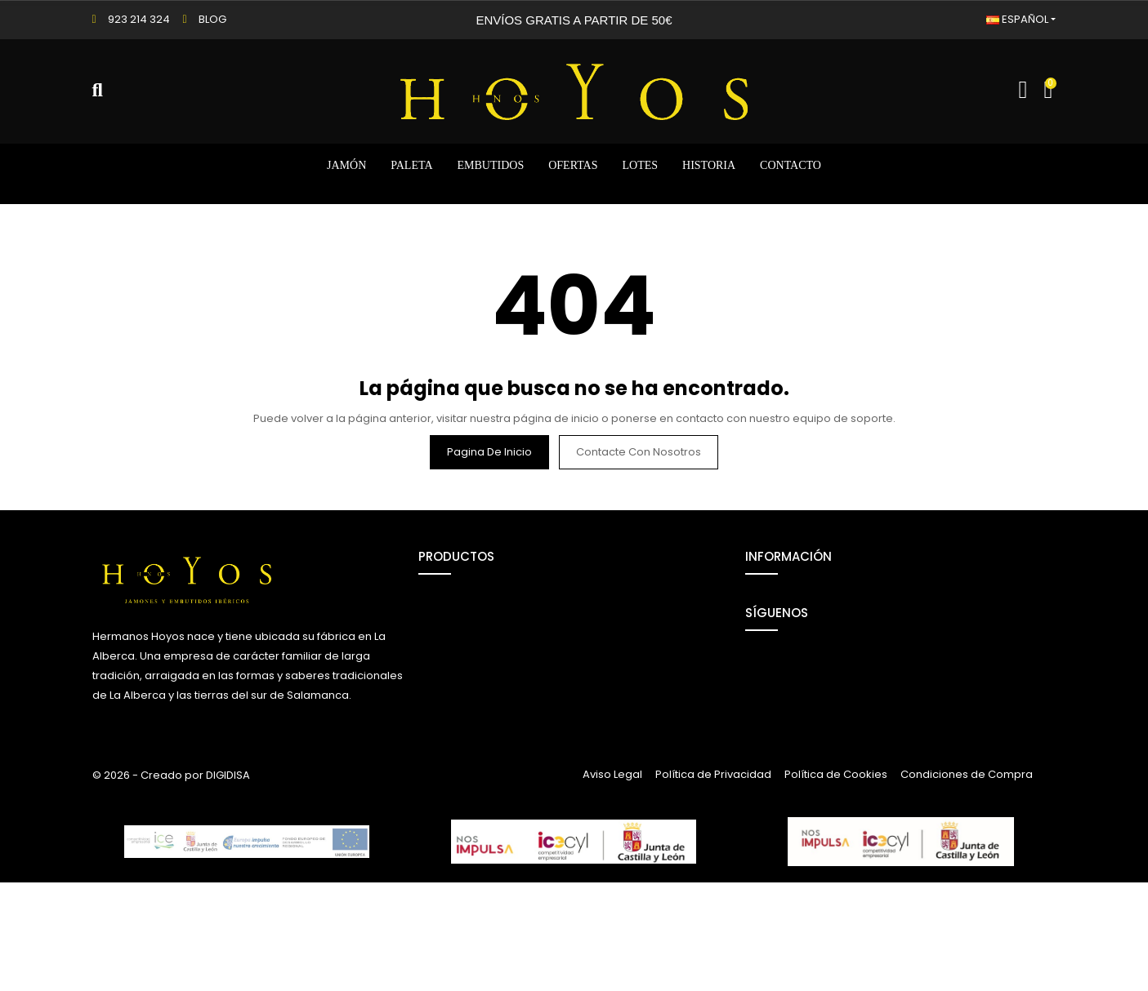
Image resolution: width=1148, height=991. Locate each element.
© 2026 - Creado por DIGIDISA (171, 883)
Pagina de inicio (489, 452)
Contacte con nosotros (638, 452)
